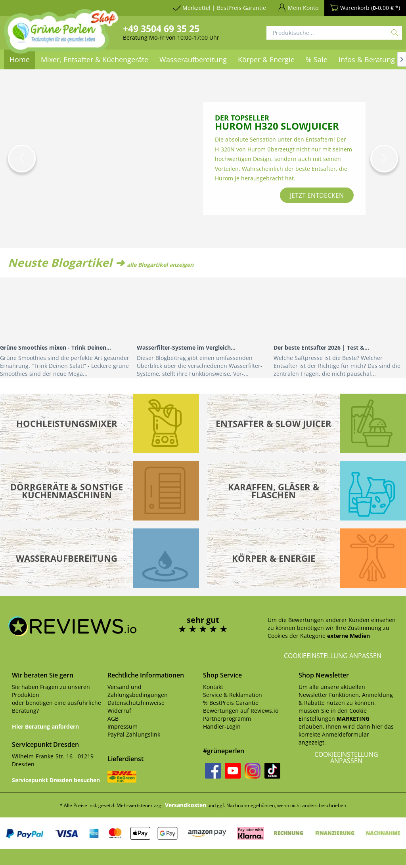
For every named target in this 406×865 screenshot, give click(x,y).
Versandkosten (185, 805)
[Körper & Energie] (266, 59)
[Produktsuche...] (334, 33)
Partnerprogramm (227, 718)
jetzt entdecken (317, 195)
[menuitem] (193, 59)
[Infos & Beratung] (366, 59)
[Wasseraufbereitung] (193, 59)
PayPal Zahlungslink (133, 734)
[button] (22, 158)
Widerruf (119, 710)
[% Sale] (316, 59)
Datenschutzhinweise (136, 702)
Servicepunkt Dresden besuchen (56, 780)
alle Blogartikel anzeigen (160, 264)
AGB (113, 718)
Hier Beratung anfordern (45, 726)
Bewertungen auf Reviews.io (240, 710)
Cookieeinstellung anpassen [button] (332, 655)
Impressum (122, 726)
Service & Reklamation (232, 695)
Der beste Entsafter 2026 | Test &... (321, 347)
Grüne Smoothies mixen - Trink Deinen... (55, 347)
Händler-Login (222, 726)
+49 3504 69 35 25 (161, 28)
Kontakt (213, 687)
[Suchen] (394, 33)
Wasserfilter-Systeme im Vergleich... (186, 347)
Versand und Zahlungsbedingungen (137, 691)
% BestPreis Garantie (231, 702)
